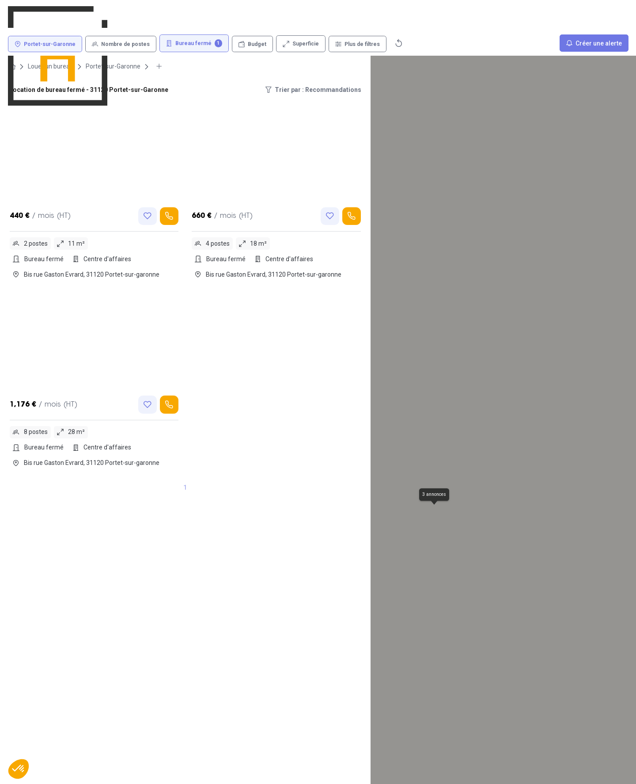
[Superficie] (301, 43)
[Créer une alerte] (594, 43)
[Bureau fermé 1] (194, 43)
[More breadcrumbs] (159, 66)
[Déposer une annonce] (558, 14)
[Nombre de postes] (120, 44)
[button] (18, 769)
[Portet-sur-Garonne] (45, 44)
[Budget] (252, 44)
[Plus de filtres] (357, 44)
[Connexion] (484, 14)
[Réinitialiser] (399, 43)
